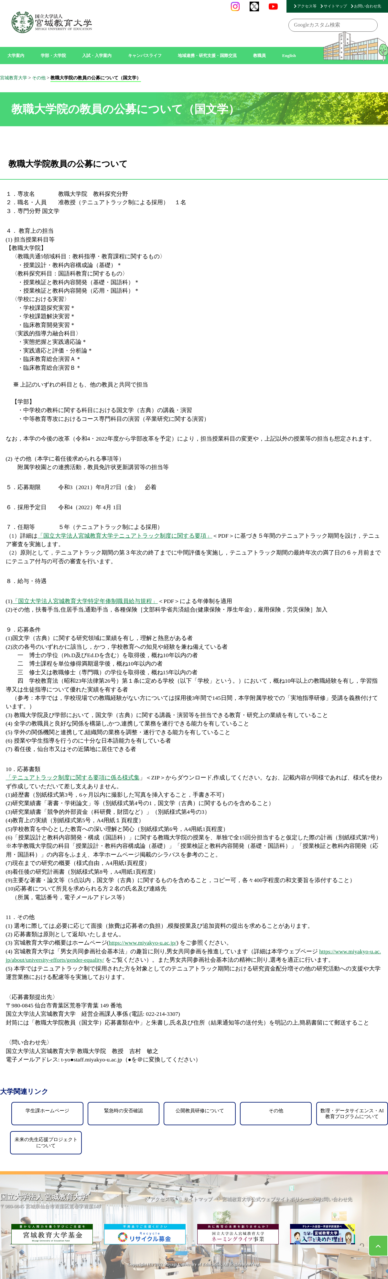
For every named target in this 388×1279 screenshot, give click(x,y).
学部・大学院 (53, 55)
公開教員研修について (200, 1110)
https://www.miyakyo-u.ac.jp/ (142, 942)
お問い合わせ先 (367, 6)
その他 (276, 1110)
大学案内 (15, 55)
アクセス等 (307, 6)
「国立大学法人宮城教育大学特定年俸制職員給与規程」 (85, 601)
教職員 (259, 55)
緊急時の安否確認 (123, 1110)
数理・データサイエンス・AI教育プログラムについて (352, 1113)
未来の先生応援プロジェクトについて (46, 1142)
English (289, 55)
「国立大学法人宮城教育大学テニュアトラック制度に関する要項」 (125, 536)
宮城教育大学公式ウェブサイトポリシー (265, 1199)
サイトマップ (335, 6)
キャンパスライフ (145, 55)
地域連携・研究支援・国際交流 (207, 55)
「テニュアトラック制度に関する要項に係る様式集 (73, 777)
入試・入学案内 (97, 55)
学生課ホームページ (47, 1110)
